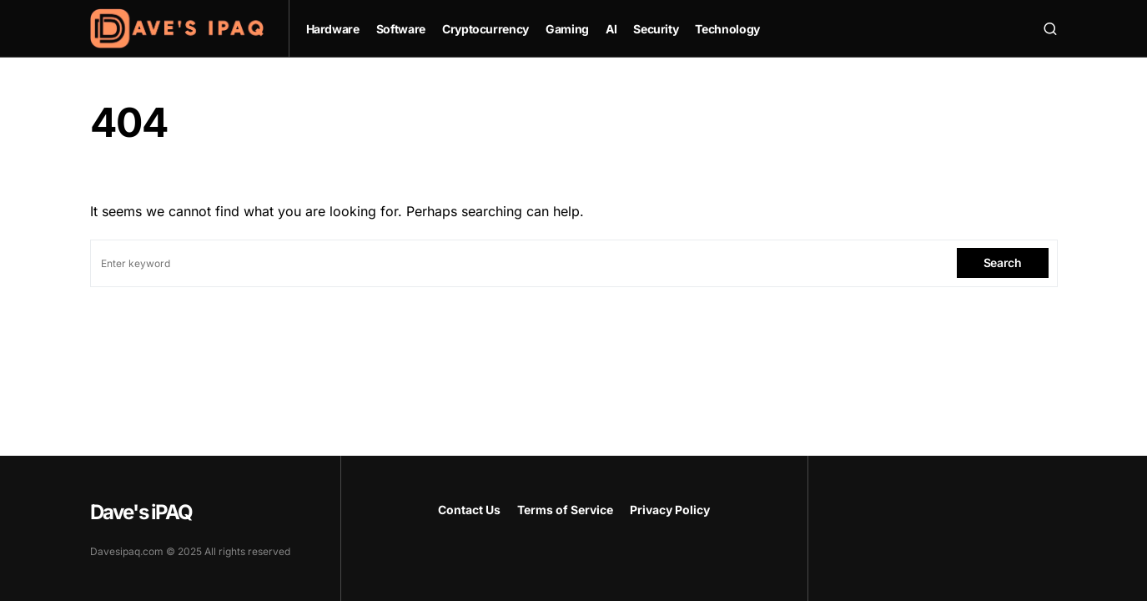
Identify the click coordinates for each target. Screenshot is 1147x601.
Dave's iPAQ (141, 512)
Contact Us (469, 510)
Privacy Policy (670, 510)
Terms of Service (565, 510)
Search (1003, 262)
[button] (1050, 28)
